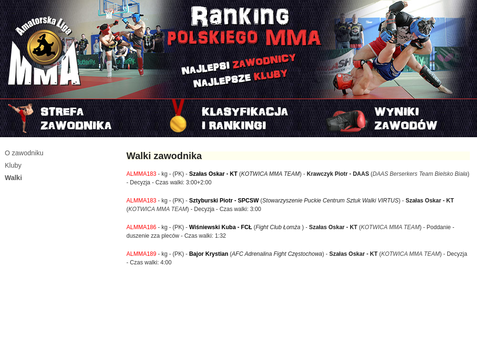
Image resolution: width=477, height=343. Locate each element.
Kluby (13, 165)
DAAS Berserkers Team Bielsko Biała (420, 174)
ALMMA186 (141, 227)
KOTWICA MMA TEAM (270, 174)
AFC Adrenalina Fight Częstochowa (277, 254)
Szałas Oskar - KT (213, 174)
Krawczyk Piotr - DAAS (338, 174)
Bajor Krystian (208, 254)
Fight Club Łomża (279, 227)
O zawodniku (24, 153)
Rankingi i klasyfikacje (238, 118)
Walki (13, 178)
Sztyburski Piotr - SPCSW (224, 200)
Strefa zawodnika (79, 118)
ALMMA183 (141, 174)
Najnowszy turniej (397, 118)
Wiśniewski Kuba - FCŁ (220, 227)
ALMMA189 (141, 254)
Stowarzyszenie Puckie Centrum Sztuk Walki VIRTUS (330, 200)
